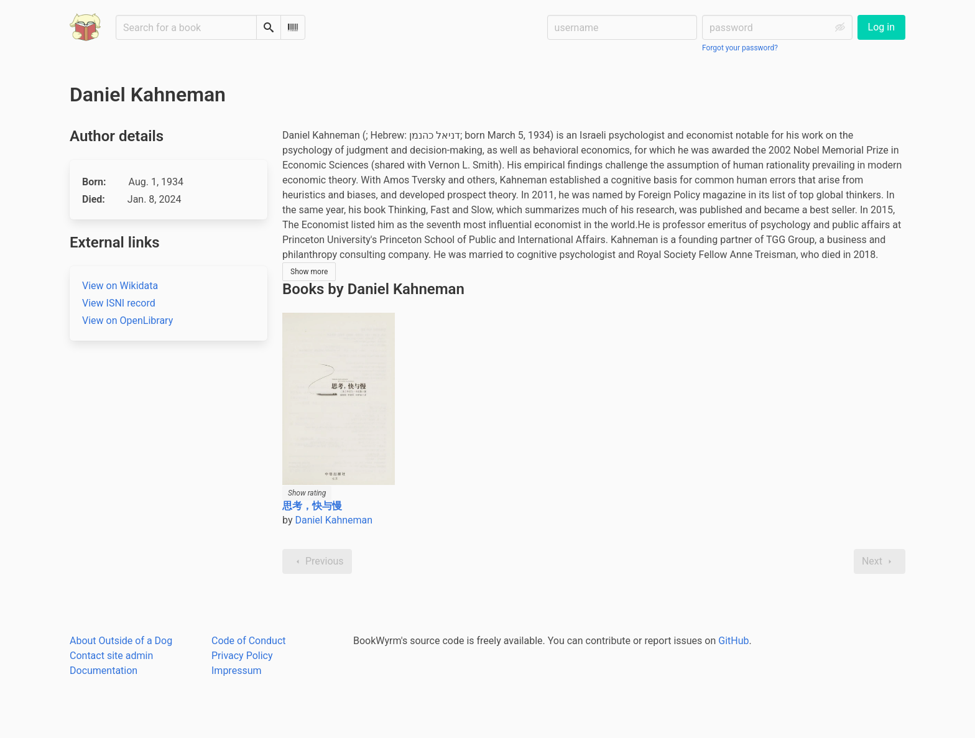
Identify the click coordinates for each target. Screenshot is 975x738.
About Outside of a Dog (121, 641)
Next (879, 561)
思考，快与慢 (312, 506)
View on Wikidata (120, 286)
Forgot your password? (740, 48)
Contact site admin (111, 656)
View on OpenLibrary (127, 320)
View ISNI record (118, 303)
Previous (317, 561)
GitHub (733, 641)
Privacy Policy (242, 656)
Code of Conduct (248, 641)
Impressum (236, 670)
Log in (881, 27)
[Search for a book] (186, 27)
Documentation (103, 670)
